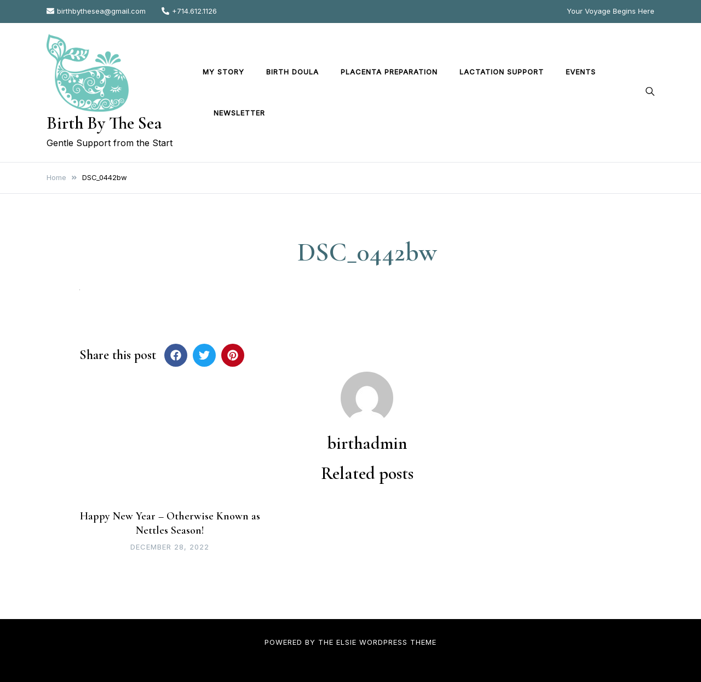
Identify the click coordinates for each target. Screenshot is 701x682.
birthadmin (367, 443)
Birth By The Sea (104, 123)
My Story (223, 71)
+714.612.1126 (189, 11)
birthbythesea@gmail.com (96, 11)
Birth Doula (292, 71)
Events (581, 71)
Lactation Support (501, 71)
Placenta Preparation (389, 71)
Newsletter (239, 112)
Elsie (346, 642)
